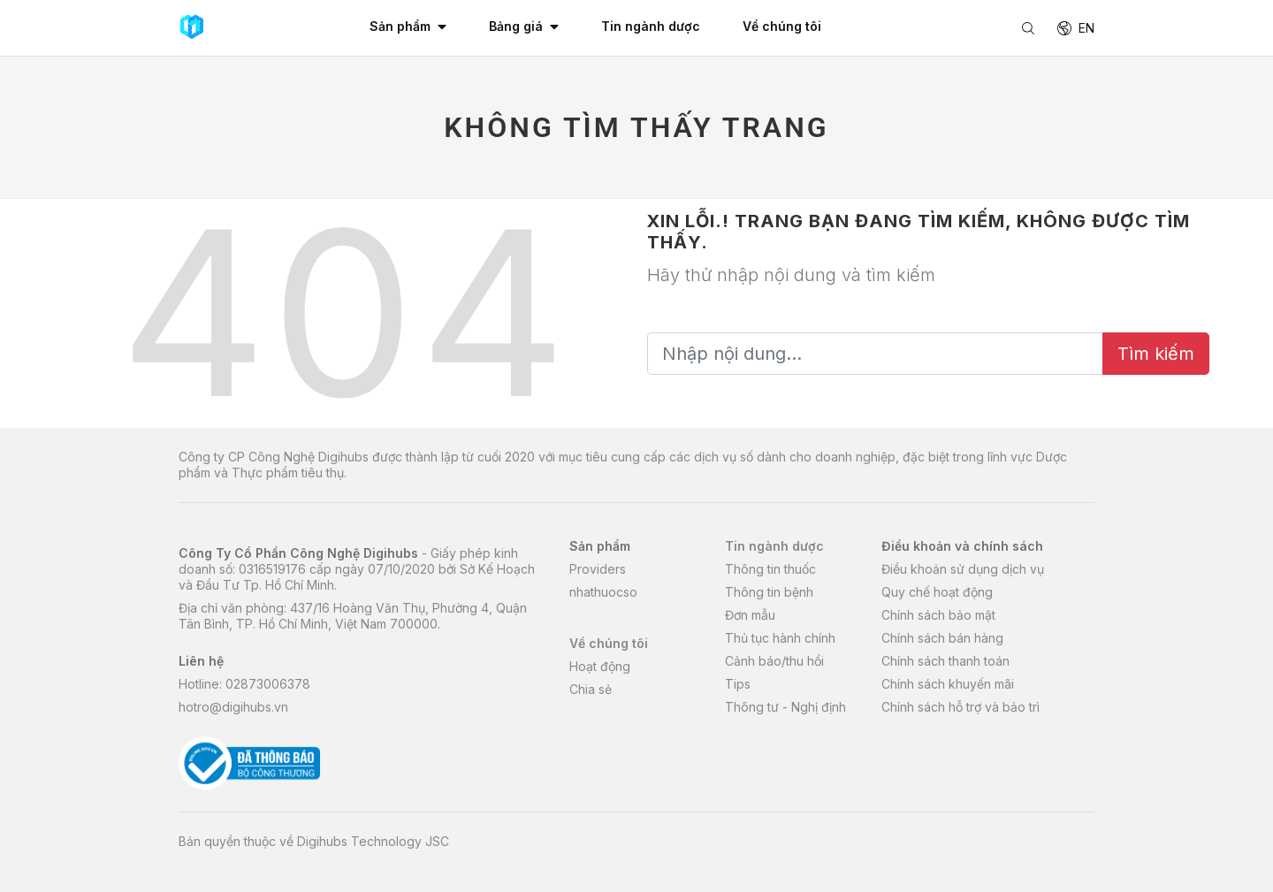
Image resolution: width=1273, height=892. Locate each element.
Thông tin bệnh (769, 591)
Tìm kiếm (1155, 353)
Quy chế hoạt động (937, 591)
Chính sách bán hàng (942, 637)
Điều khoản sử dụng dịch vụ (962, 568)
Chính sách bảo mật (938, 614)
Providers (597, 568)
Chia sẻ (590, 689)
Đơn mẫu (750, 614)
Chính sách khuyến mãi (947, 683)
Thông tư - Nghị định (785, 706)
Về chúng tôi (608, 643)
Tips (738, 683)
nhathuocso (603, 591)
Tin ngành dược (774, 545)
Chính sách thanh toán (945, 660)
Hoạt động (599, 666)
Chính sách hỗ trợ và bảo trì (960, 706)
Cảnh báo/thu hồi (774, 660)
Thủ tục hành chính (780, 637)
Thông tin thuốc (770, 568)
